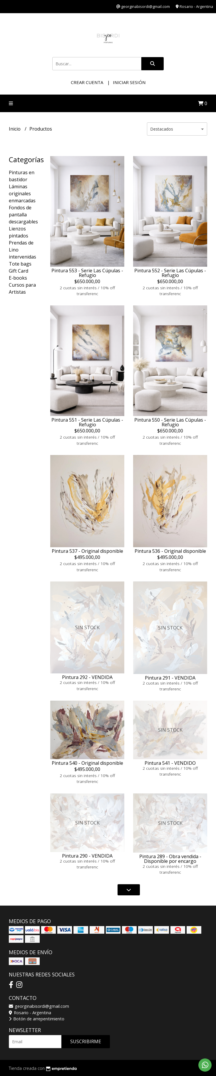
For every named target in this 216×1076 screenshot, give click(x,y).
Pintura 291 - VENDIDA (170, 678)
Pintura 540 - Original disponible (87, 763)
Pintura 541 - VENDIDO (170, 763)
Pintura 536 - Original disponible (170, 551)
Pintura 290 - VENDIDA (87, 856)
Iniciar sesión (129, 82)
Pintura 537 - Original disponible (87, 551)
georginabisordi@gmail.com (39, 1006)
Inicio (15, 129)
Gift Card (18, 271)
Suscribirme (85, 1041)
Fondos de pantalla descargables (23, 214)
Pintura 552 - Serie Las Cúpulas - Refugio (170, 272)
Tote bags (20, 264)
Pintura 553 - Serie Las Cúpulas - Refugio (87, 272)
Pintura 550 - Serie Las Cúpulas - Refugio (170, 422)
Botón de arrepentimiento (36, 1019)
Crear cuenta (87, 82)
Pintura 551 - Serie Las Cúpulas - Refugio (87, 422)
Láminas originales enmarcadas (22, 193)
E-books (18, 278)
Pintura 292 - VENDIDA (87, 677)
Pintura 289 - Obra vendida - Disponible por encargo (170, 858)
